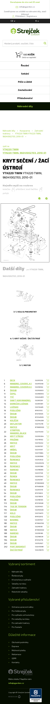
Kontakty (15, 662)
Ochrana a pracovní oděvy (22, 607)
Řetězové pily (17, 576)
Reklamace (16, 654)
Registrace (32, 16)
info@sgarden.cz (16, 683)
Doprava (15, 646)
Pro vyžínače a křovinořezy (23, 615)
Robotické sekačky (19, 592)
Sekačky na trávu (19, 584)
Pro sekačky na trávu (20, 619)
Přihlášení (20, 16)
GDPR (14, 658)
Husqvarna (25, 130)
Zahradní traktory (19, 588)
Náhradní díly (9, 130)
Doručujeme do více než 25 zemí (25, 2)
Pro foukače (17, 627)
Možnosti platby (19, 650)
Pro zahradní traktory (21, 623)
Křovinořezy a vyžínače (21, 580)
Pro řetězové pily (19, 611)
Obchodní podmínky (20, 642)
